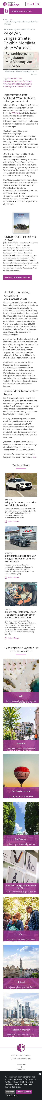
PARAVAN (16, 113)
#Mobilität (16, 84)
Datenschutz (21, 1069)
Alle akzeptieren (23, 1092)
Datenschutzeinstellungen (22, 1059)
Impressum (21, 1064)
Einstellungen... (12, 1095)
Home (5, 20)
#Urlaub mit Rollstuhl (22, 86)
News (11, 20)
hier (34, 457)
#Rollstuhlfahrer (15, 78)
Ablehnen (10, 1092)
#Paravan (7, 84)
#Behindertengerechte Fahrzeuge (17, 81)
